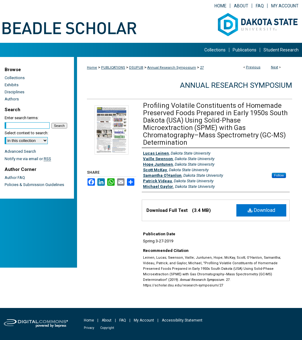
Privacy (89, 328)
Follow (279, 175)
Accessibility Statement (182, 320)
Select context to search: (26, 133)
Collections (15, 77)
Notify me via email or (28, 158)
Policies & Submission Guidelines (34, 184)
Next (274, 67)
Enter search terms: (22, 117)
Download (261, 210)
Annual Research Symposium (171, 68)
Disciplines (14, 92)
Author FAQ (15, 177)
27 (202, 68)
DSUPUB (136, 68)
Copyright (107, 328)
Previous (253, 67)
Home (92, 68)
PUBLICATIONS (113, 68)
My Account (144, 320)
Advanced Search (20, 151)
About (107, 320)
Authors (12, 99)
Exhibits (11, 85)
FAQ (122, 320)
